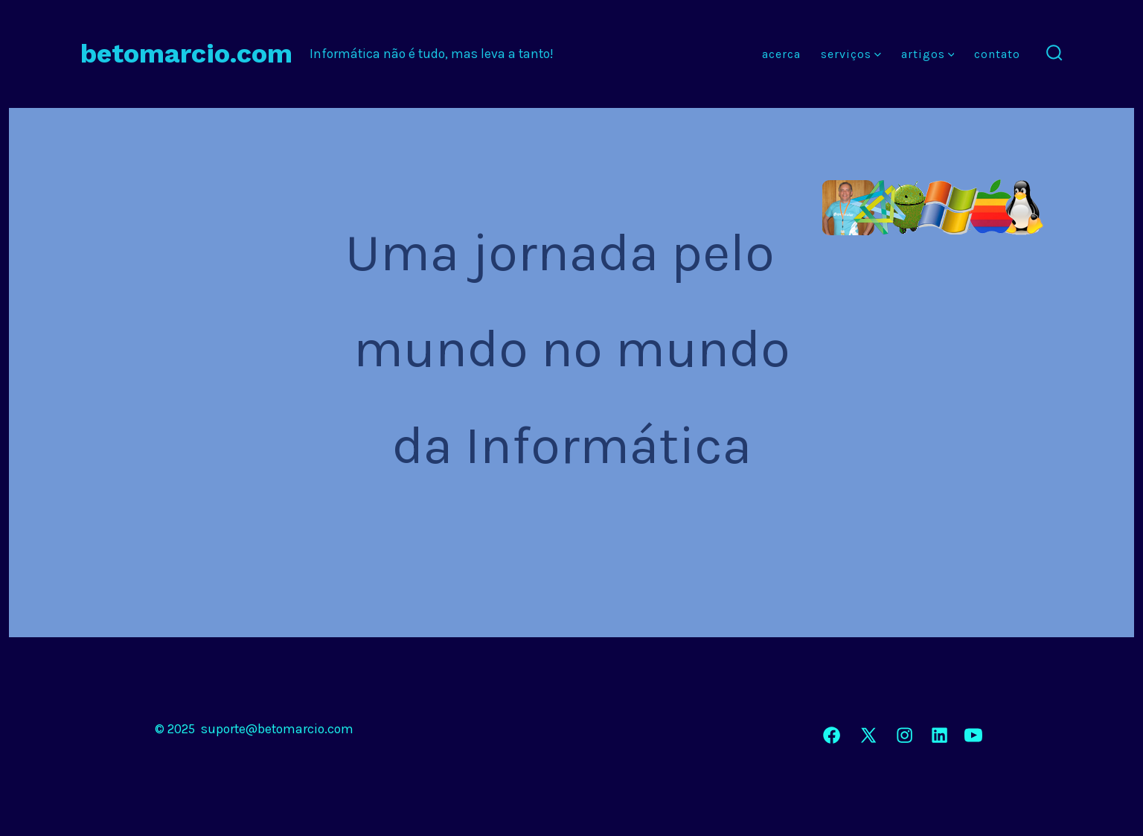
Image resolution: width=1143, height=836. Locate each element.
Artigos (928, 54)
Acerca (781, 54)
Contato (997, 54)
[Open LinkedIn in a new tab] (939, 735)
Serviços (851, 54)
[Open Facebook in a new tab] (832, 735)
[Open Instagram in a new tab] (905, 735)
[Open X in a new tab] (868, 735)
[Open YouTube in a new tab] (973, 735)
